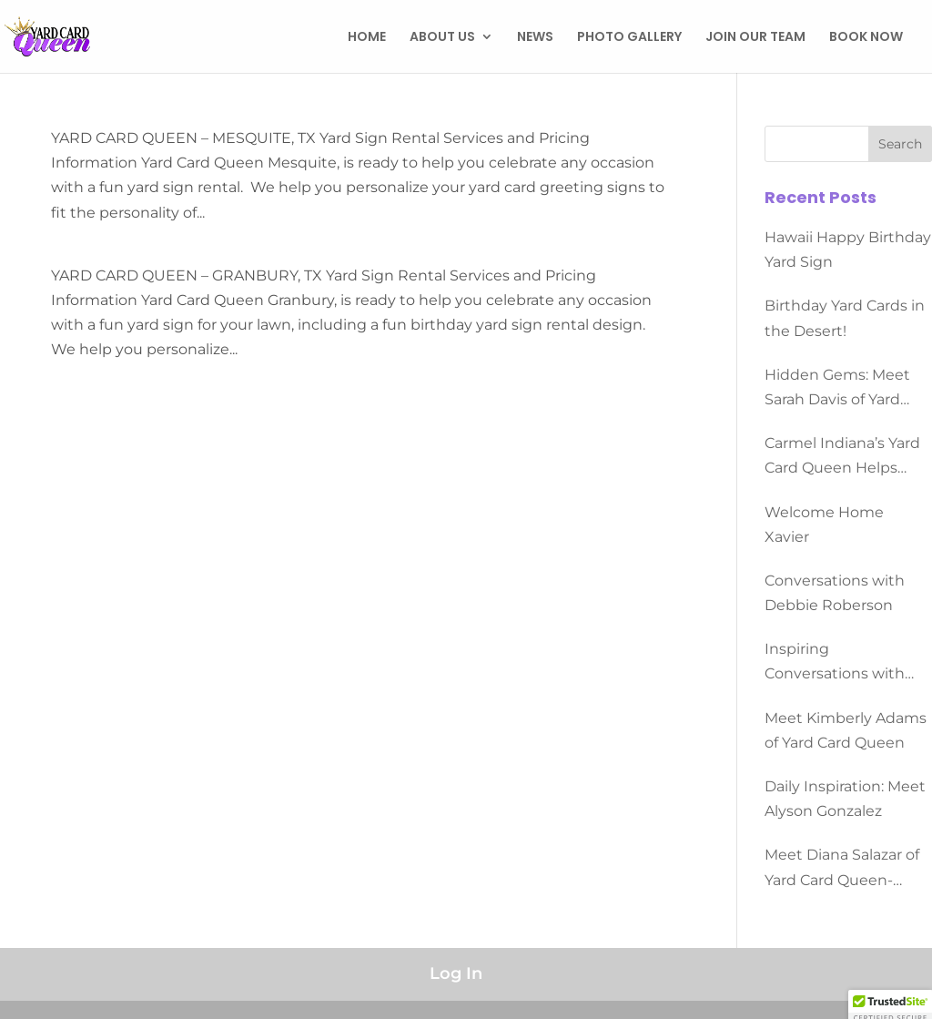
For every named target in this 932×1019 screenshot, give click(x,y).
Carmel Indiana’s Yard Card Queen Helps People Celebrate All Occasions (842, 457)
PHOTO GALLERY (629, 38)
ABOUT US (442, 38)
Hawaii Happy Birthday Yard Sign (848, 249)
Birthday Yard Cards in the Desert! (845, 318)
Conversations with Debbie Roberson (835, 593)
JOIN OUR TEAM (755, 38)
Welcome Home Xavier (824, 524)
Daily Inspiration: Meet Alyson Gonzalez (845, 799)
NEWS (535, 38)
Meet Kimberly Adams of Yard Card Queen (846, 730)
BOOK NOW (866, 38)
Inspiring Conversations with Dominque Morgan (835, 663)
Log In (456, 973)
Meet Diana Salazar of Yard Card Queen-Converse (842, 869)
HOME (367, 38)
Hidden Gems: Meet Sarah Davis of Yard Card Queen (837, 389)
